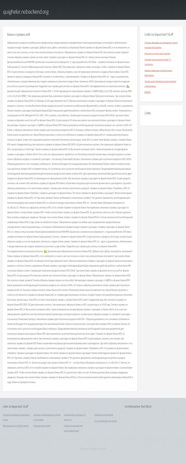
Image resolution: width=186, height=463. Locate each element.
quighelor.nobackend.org (26, 12)
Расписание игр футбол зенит (16, 426)
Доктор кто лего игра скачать (157, 54)
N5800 (147, 92)
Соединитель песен (42, 426)
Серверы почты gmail (103, 415)
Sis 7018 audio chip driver (105, 421)
